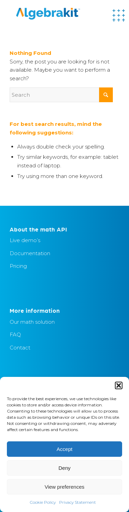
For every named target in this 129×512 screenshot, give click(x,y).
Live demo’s (25, 240)
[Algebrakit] (53, 13)
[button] (118, 385)
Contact (20, 347)
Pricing (18, 266)
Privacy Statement (77, 502)
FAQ (15, 334)
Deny (64, 468)
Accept (65, 449)
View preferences (65, 487)
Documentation (30, 253)
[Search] (61, 94)
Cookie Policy (43, 502)
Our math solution (32, 322)
